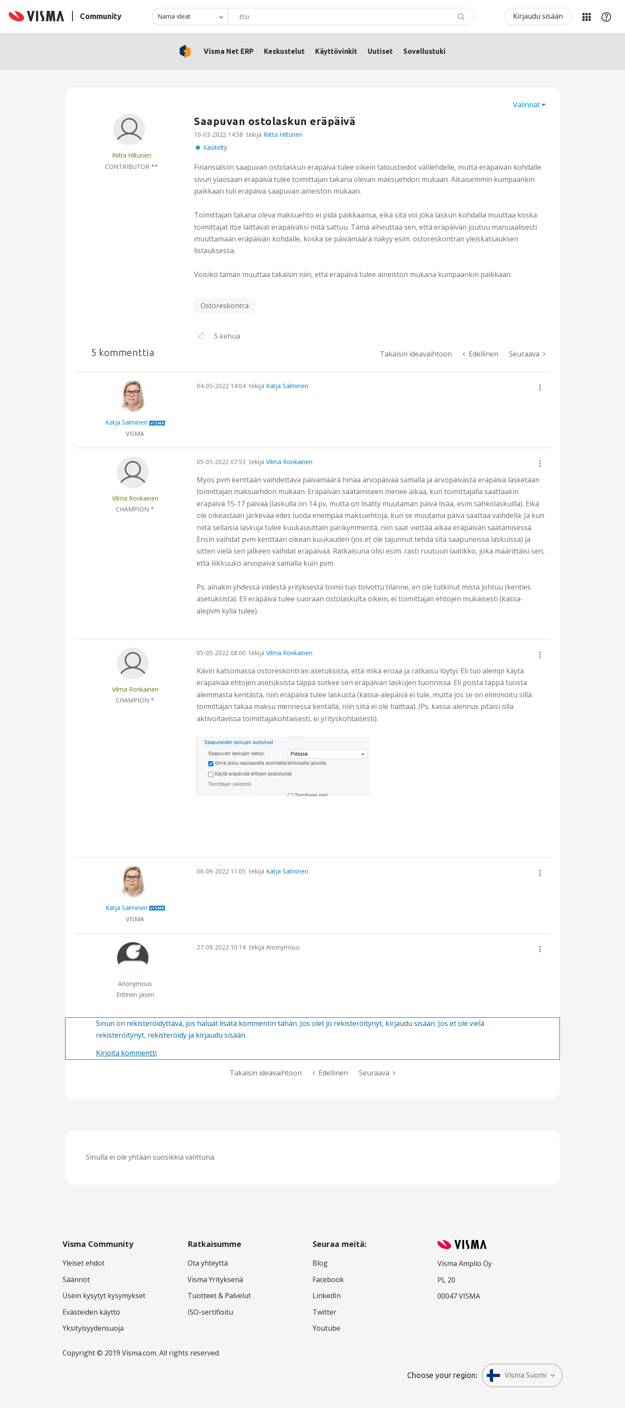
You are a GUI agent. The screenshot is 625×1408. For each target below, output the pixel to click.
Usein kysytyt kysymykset (103, 1295)
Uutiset (380, 51)
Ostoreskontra (225, 305)
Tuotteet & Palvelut (219, 1295)
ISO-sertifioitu (210, 1312)
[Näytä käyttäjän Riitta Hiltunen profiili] (131, 155)
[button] (202, 336)
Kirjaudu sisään (538, 16)
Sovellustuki (424, 51)
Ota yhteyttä (208, 1263)
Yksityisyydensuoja (93, 1328)
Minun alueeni (586, 16)
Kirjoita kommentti (126, 1053)
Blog (320, 1263)
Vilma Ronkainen (289, 462)
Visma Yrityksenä (215, 1279)
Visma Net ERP (228, 51)
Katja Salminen (287, 386)
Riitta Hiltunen (283, 134)
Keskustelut (284, 51)
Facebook (328, 1279)
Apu (606, 16)
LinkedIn (326, 1295)
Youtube (326, 1328)
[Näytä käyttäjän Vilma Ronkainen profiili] (135, 498)
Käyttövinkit (336, 51)
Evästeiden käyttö (91, 1312)
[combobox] (351, 16)
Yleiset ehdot (83, 1263)
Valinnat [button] (526, 104)
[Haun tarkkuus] (190, 16)
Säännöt (76, 1279)
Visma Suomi (516, 1375)
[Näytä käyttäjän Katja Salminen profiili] (126, 422)
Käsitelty (215, 147)
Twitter (324, 1312)
